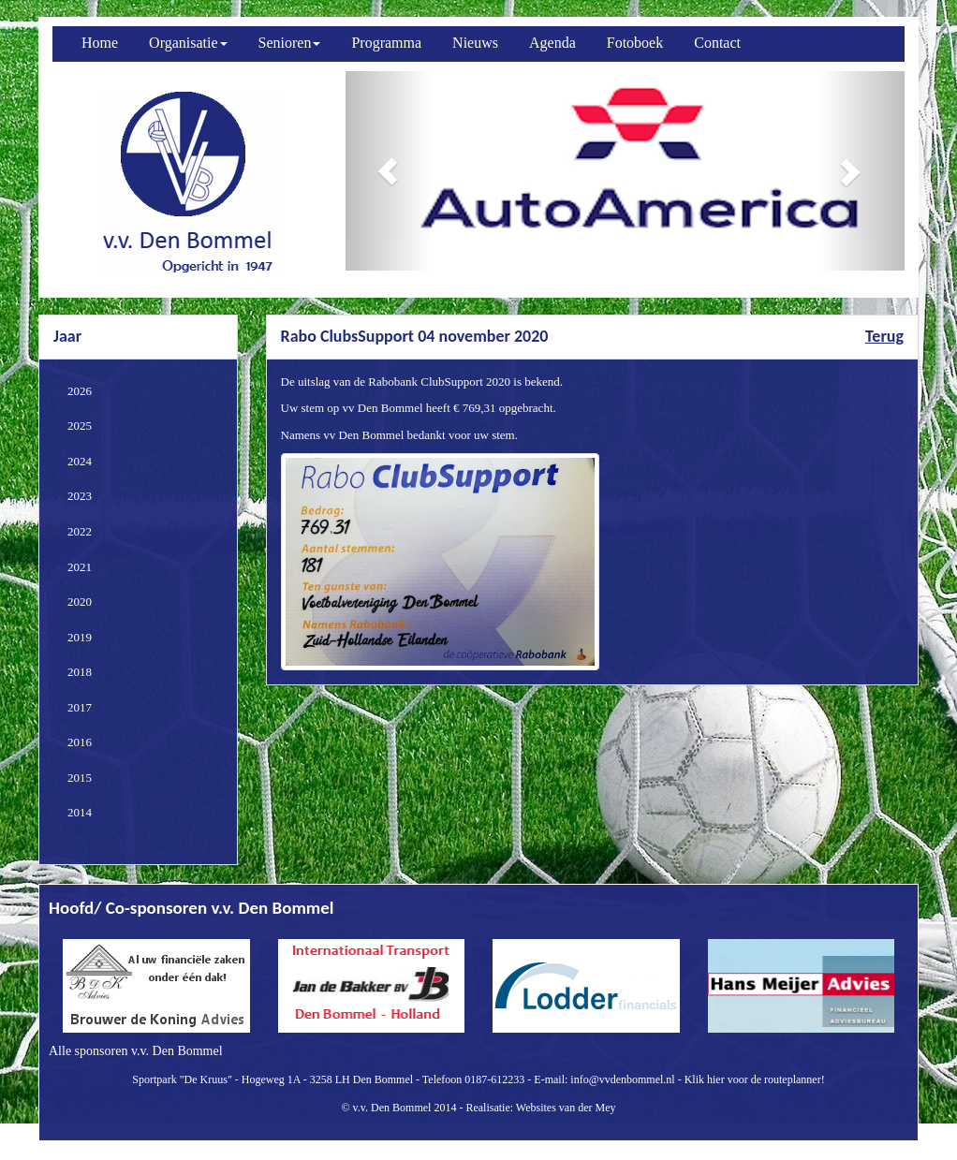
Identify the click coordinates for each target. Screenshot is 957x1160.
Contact (717, 43)
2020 (79, 602)
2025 (79, 425)
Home (99, 43)
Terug (884, 336)
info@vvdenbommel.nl (622, 1079)
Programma (386, 43)
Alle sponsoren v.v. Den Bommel (136, 1051)
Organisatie (188, 43)
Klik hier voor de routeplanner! (755, 1079)
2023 (79, 496)
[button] (387, 171)
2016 (79, 742)
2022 (79, 531)
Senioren (289, 43)
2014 (79, 812)
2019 (79, 637)
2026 (79, 391)
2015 (79, 778)
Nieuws (475, 43)
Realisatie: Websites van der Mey (540, 1107)
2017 (79, 707)
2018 (79, 672)
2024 (79, 461)
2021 (79, 567)
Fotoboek (635, 43)
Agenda (552, 43)
